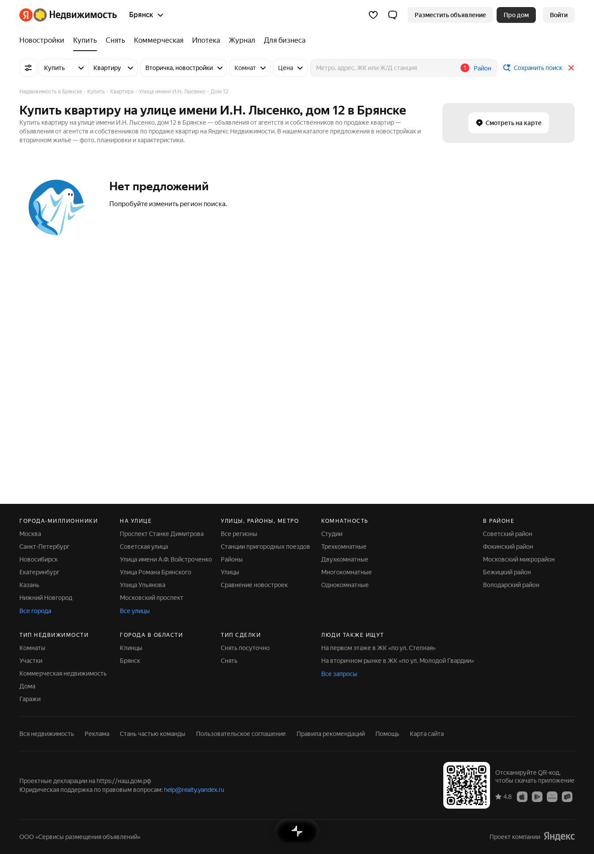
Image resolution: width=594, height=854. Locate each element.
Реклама (97, 733)
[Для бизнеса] (282, 40)
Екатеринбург (39, 572)
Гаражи (30, 698)
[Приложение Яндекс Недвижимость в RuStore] (567, 796)
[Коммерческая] (159, 40)
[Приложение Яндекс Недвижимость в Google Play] (537, 796)
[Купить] (85, 40)
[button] (393, 15)
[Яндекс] (26, 15)
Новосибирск (38, 559)
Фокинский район (508, 546)
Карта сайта (427, 733)
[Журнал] (242, 40)
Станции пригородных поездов (265, 546)
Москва (30, 533)
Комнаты (32, 647)
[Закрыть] (571, 67)
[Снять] (115, 40)
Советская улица (144, 546)
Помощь (387, 733)
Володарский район (511, 584)
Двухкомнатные (344, 559)
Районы (232, 559)
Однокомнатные (345, 584)
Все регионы (239, 533)
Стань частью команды (153, 733)
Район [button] (482, 68)
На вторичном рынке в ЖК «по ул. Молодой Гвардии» (397, 660)
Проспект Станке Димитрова (162, 533)
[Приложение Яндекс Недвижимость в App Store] (522, 796)
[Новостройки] (44, 40)
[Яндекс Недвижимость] (75, 15)
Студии (331, 533)
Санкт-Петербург (44, 546)
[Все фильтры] (28, 68)
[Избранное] (373, 15)
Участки (30, 660)
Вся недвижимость (46, 733)
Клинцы (131, 647)
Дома (27, 686)
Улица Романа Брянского (155, 572)
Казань (29, 584)
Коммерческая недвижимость (63, 673)
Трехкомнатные (344, 546)
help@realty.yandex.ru (194, 789)
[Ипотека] (206, 40)
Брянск (130, 660)
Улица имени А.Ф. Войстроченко (166, 559)
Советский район (507, 533)
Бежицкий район (507, 572)
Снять (229, 660)
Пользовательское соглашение (241, 733)
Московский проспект (151, 597)
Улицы (230, 572)
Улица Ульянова (142, 584)
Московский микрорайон (519, 559)
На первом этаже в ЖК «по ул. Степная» (378, 647)
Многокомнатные (346, 572)
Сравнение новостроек (254, 584)
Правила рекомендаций (331, 733)
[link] (559, 15)
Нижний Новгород (45, 597)
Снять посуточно (245, 647)
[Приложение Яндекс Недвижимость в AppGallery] (552, 796)
